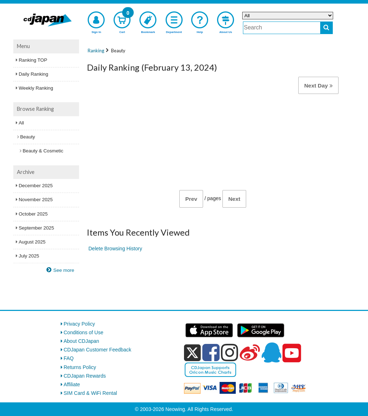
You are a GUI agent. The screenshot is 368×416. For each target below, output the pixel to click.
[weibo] (250, 352)
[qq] (271, 352)
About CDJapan (81, 341)
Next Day (318, 85)
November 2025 (36, 199)
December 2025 (36, 185)
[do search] (326, 28)
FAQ (69, 358)
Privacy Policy (79, 324)
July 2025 (29, 256)
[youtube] (291, 353)
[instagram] (229, 352)
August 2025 (32, 242)
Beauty (27, 137)
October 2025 (33, 214)
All (21, 123)
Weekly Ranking (36, 88)
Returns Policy (80, 367)
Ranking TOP (33, 60)
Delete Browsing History (115, 248)
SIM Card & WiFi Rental (90, 393)
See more (63, 270)
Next (234, 199)
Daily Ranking (33, 74)
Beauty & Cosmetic (43, 150)
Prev (191, 199)
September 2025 (36, 228)
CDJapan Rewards (85, 376)
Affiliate (72, 384)
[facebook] (211, 352)
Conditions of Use (84, 332)
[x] (192, 353)
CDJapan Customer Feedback (97, 350)
